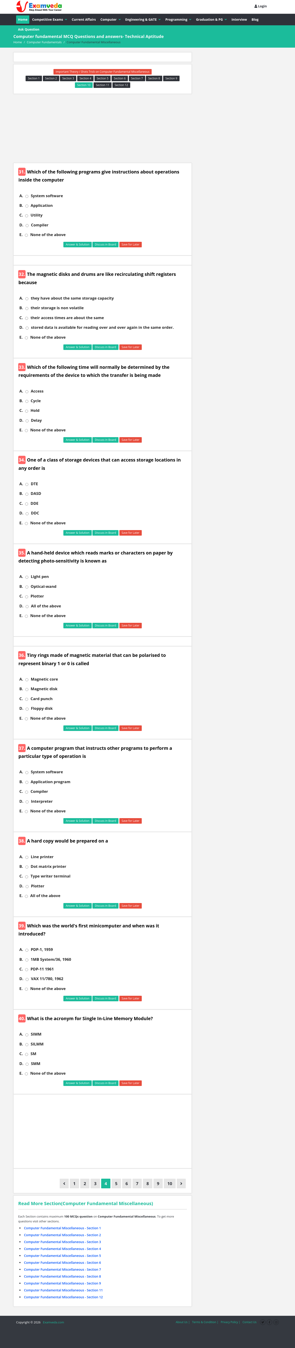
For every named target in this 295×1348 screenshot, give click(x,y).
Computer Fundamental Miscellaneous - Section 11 (63, 1290)
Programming (178, 19)
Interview (239, 19)
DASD (36, 493)
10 (169, 1183)
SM (33, 1053)
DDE (34, 503)
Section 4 (85, 78)
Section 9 (171, 78)
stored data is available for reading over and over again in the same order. (102, 327)
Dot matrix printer (48, 866)
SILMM (37, 1044)
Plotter (37, 596)
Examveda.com (52, 1322)
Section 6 (120, 78)
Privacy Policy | (230, 1322)
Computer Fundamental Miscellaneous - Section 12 (63, 1297)
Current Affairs (84, 19)
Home (22, 19)
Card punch (41, 698)
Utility (36, 215)
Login (260, 6)
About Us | (183, 1322)
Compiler (39, 225)
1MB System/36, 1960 (51, 959)
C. (21, 215)
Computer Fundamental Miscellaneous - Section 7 (62, 1269)
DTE (34, 483)
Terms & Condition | (205, 1322)
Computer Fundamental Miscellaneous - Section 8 (62, 1276)
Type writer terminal (50, 876)
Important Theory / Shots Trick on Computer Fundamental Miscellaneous (103, 72)
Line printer (42, 856)
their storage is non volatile (57, 307)
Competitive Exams (49, 19)
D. (21, 225)
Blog (255, 19)
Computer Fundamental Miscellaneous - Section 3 (62, 1242)
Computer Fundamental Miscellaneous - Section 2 (62, 1235)
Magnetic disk (44, 688)
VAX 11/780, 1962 (47, 978)
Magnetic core (44, 679)
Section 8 (154, 78)
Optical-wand (43, 586)
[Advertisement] (102, 128)
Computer (110, 19)
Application (42, 205)
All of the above (46, 606)
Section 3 (68, 78)
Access (37, 391)
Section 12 (121, 85)
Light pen (40, 576)
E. (21, 234)
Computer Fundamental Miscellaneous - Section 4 (62, 1249)
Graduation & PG (211, 19)
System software (47, 195)
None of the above (48, 234)
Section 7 (137, 78)
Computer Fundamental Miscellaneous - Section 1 (62, 1228)
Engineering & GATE (143, 19)
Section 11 (102, 85)
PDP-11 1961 (42, 969)
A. (21, 195)
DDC (35, 513)
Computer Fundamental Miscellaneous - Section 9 (62, 1283)
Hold (34, 410)
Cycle (36, 400)
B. (21, 205)
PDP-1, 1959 (42, 949)
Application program (50, 781)
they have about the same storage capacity (72, 298)
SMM (35, 1063)
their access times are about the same (67, 317)
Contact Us (249, 1322)
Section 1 (34, 78)
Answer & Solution (77, 244)
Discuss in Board (105, 244)
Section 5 (103, 78)
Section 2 (51, 78)
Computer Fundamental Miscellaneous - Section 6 (62, 1262)
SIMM (36, 1034)
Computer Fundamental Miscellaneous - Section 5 (62, 1255)
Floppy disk (42, 708)
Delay (36, 420)
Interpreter (42, 801)
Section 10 (84, 85)
